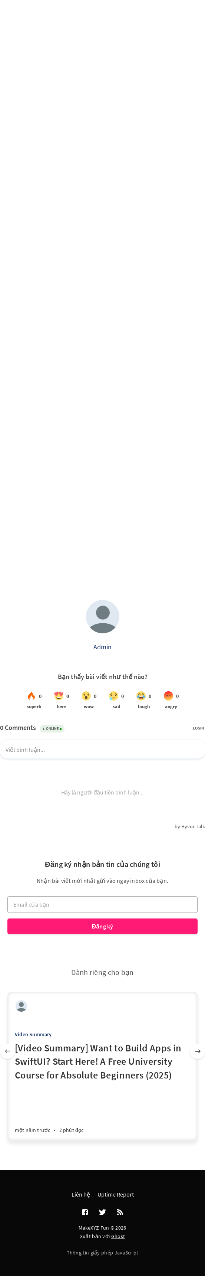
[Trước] (7, 1051)
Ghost (118, 1236)
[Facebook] (85, 1212)
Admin (102, 647)
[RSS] (120, 1212)
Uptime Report (115, 1194)
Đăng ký (102, 926)
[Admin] (21, 1005)
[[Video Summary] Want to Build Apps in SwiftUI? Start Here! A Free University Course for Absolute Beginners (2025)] (102, 1090)
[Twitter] (102, 1212)
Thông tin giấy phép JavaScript (103, 1252)
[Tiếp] (197, 1051)
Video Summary (33, 1034)
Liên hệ (81, 1194)
